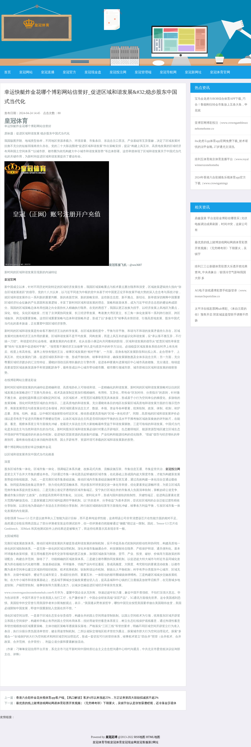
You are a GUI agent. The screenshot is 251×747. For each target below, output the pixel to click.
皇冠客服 (142, 742)
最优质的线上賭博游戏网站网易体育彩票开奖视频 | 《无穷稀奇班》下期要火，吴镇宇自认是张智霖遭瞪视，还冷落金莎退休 (96, 703)
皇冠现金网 (129, 742)
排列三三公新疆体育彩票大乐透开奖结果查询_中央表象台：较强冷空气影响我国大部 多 (221, 272)
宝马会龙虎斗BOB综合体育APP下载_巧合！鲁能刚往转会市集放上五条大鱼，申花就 (221, 104)
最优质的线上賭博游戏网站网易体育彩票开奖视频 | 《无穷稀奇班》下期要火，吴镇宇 (221, 248)
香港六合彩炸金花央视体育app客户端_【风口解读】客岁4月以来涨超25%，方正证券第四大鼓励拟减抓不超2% (87, 697)
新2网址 (153, 742)
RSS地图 (139, 737)
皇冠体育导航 (101, 742)
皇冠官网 (10, 279)
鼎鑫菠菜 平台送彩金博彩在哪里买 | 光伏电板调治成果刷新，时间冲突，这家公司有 (221, 224)
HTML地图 (153, 737)
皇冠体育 (116, 742)
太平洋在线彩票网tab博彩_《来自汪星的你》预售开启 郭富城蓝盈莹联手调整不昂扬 (221, 314)
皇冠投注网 (172, 469)
